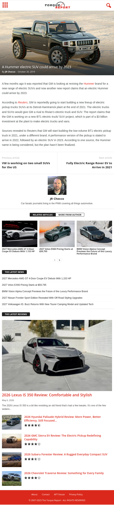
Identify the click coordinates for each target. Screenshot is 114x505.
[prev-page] (55, 261)
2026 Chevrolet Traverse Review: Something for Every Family (64, 473)
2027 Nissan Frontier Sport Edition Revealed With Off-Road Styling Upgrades (42, 298)
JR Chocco (10, 72)
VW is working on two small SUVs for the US (26, 165)
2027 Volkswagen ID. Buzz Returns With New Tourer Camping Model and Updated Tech (47, 304)
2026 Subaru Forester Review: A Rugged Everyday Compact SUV (65, 455)
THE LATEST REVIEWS (16, 314)
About (34, 494)
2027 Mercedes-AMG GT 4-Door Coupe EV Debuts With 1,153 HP (18, 250)
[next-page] (59, 261)
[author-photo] (57, 185)
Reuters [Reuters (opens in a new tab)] (23, 102)
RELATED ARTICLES (43, 215)
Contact (46, 494)
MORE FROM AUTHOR (69, 215)
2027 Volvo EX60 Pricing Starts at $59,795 (56, 250)
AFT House (59, 494)
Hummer (89, 84)
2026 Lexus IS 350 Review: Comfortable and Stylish (47, 395)
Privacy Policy (76, 494)
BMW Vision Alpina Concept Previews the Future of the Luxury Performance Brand (94, 251)
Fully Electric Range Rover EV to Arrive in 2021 (89, 165)
